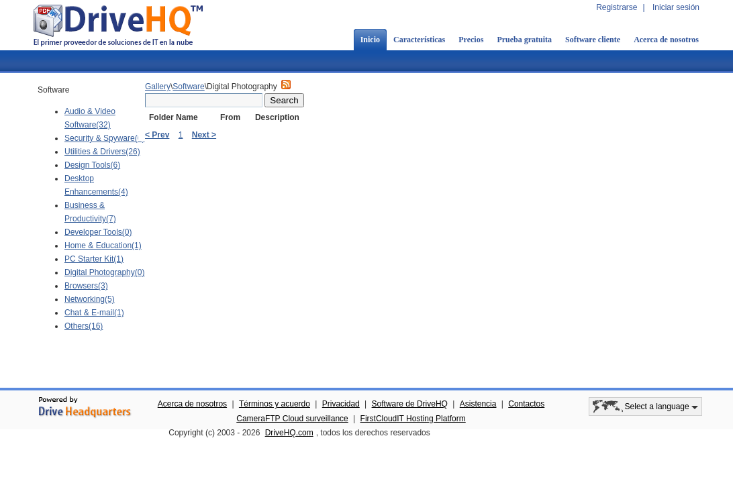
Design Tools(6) (92, 165)
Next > (204, 135)
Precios (470, 39)
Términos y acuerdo (274, 404)
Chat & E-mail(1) (94, 312)
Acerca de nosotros (666, 39)
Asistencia (478, 404)
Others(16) (83, 326)
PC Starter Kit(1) (94, 259)
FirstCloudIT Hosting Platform (413, 418)
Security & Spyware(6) (104, 138)
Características (419, 39)
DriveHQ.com (289, 432)
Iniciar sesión (675, 7)
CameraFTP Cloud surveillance (292, 418)
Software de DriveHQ (410, 404)
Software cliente (592, 39)
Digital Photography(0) (104, 272)
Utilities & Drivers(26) (102, 151)
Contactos (526, 404)
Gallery (157, 86)
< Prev (157, 135)
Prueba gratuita (524, 39)
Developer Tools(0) (98, 232)
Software (188, 86)
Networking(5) (89, 299)
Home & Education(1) (103, 245)
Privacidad (341, 404)
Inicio (370, 39)
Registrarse (616, 7)
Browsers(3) (86, 285)
